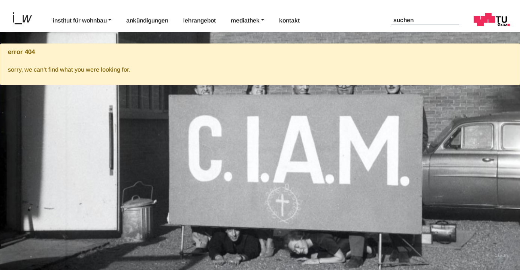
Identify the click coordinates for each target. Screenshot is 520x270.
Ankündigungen (147, 20)
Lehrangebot (199, 20)
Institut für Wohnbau (80, 20)
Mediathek (245, 20)
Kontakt (289, 20)
